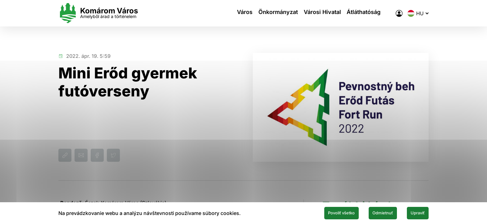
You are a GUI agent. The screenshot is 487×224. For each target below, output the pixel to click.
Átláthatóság (369, 13)
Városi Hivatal (324, 13)
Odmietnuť (370, 212)
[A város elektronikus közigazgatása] (399, 13)
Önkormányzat (277, 13)
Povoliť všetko (318, 212)
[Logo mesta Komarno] (98, 13)
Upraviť (413, 212)
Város (240, 13)
